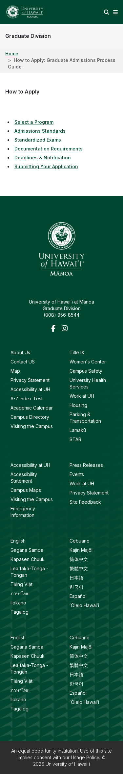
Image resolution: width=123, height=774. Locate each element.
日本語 (76, 577)
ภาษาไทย (20, 593)
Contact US (22, 361)
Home (11, 53)
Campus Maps (25, 490)
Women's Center (88, 361)
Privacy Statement (30, 380)
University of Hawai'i (68, 764)
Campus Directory (29, 417)
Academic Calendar (31, 408)
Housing (78, 405)
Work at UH (82, 396)
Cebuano (80, 541)
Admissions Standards (40, 131)
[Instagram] (66, 329)
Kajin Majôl (81, 550)
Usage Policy (85, 757)
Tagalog (19, 612)
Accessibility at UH (30, 389)
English (18, 541)
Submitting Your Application (46, 166)
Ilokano (18, 602)
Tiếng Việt (21, 584)
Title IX (77, 352)
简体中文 (79, 559)
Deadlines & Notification (42, 157)
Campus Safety (86, 371)
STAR (75, 439)
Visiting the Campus (31, 426)
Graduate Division (28, 36)
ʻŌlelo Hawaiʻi (84, 605)
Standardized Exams (37, 140)
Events (77, 474)
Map (15, 371)
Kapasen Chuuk (27, 559)
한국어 (76, 587)
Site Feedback (85, 502)
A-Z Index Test (26, 398)
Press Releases (86, 465)
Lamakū (78, 430)
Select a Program (33, 122)
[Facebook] (55, 329)
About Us (20, 352)
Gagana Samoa (26, 550)
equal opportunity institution (48, 751)
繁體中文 (79, 568)
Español (78, 596)
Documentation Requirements (48, 148)
